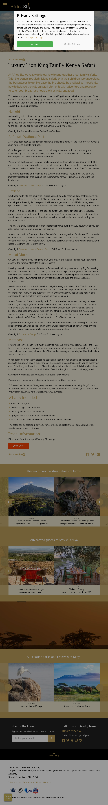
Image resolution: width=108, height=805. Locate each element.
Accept (34, 44)
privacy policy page (33, 37)
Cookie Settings (72, 44)
